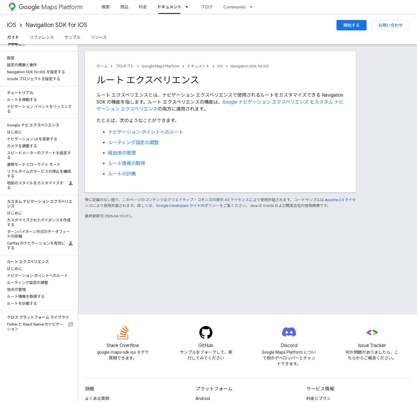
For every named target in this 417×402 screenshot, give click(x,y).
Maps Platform (51, 7)
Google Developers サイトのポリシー (188, 205)
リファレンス (42, 37)
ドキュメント (198, 66)
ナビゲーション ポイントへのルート (145, 132)
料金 (143, 7)
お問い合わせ (390, 25)
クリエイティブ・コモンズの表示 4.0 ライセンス (208, 200)
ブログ (207, 7)
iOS (11, 25)
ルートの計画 (122, 174)
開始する (351, 25)
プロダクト (124, 66)
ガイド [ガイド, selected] (13, 37)
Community (234, 7)
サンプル (72, 37)
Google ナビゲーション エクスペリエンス (266, 102)
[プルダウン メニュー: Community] (253, 7)
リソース (99, 37)
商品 (124, 7)
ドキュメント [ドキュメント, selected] (169, 7)
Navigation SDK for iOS (56, 25)
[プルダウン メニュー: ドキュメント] (188, 7)
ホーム (102, 66)
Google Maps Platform (161, 66)
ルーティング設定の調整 (133, 142)
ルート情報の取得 (126, 163)
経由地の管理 (122, 153)
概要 (106, 7)
